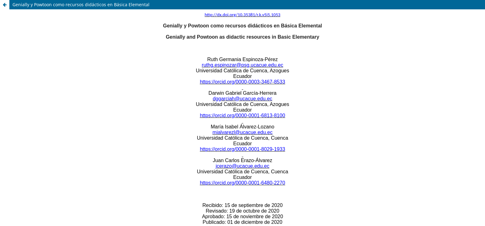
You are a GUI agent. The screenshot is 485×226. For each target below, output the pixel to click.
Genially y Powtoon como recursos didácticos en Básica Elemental (80, 4)
